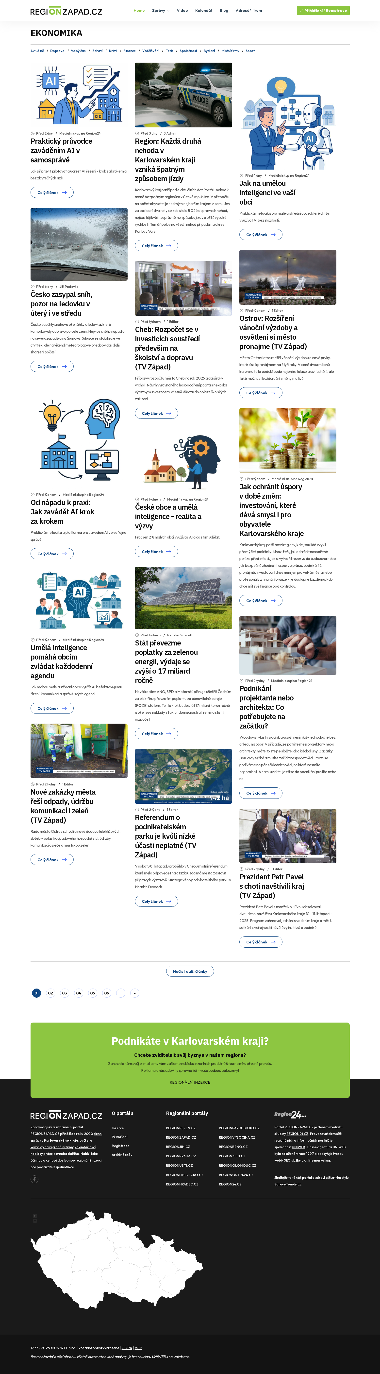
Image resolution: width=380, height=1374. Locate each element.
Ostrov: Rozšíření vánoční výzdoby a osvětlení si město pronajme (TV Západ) (273, 332)
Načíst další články (190, 971)
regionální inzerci (88, 1160)
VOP (138, 1347)
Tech (169, 51)
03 (64, 993)
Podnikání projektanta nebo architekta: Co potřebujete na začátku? (266, 706)
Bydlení (209, 51)
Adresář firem (249, 10)
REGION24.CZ (230, 1184)
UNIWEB (298, 1147)
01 (36, 993)
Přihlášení (119, 1137)
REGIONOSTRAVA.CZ (236, 1175)
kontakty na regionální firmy (52, 1147)
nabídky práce (42, 1153)
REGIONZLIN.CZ (232, 1156)
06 (106, 993)
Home (139, 10)
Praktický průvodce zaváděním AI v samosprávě (61, 150)
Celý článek (52, 192)
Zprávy (160, 10)
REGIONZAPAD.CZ (181, 1137)
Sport (250, 51)
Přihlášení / (312, 10)
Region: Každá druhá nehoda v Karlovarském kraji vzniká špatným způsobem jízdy (168, 159)
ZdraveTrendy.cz (287, 1184)
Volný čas (78, 51)
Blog (224, 10)
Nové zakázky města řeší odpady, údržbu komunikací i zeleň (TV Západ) (63, 806)
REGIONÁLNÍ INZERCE (190, 1082)
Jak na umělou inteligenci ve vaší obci (267, 192)
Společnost (188, 51)
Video (182, 10)
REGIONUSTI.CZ (179, 1165)
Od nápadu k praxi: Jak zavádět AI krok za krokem (63, 511)
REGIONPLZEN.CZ (181, 1128)
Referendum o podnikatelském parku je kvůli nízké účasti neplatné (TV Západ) (165, 835)
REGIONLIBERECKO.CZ (185, 1175)
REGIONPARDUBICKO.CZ (239, 1128)
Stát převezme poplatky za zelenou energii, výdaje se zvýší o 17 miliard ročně (166, 661)
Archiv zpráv (122, 1154)
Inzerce (118, 1128)
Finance (130, 51)
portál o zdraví (313, 1177)
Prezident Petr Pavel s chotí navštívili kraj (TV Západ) (271, 886)
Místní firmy (230, 51)
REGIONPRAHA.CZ (181, 1156)
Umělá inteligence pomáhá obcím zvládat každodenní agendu (62, 661)
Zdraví (97, 51)
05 (92, 993)
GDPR (127, 1347)
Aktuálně (37, 51)
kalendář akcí (85, 1147)
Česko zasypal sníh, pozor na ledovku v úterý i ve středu (62, 303)
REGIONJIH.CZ (178, 1147)
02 (50, 993)
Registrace (336, 10)
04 (78, 993)
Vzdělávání (150, 51)
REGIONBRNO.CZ (233, 1147)
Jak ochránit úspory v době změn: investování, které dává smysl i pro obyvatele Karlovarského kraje (271, 510)
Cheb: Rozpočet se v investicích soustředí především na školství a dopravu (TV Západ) (167, 347)
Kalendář (204, 10)
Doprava (57, 51)
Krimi (113, 51)
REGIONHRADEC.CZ (182, 1184)
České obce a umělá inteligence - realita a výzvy (168, 516)
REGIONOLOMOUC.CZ (237, 1165)
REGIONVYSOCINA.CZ (237, 1137)
